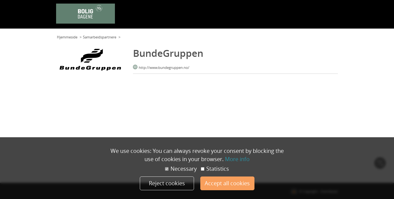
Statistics (215, 169)
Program (237, 16)
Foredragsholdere (263, 16)
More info (237, 159)
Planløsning (195, 16)
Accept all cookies (227, 183)
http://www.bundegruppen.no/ (164, 67)
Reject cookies (167, 183)
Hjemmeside (67, 37)
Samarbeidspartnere (299, 16)
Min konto (328, 16)
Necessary (181, 169)
